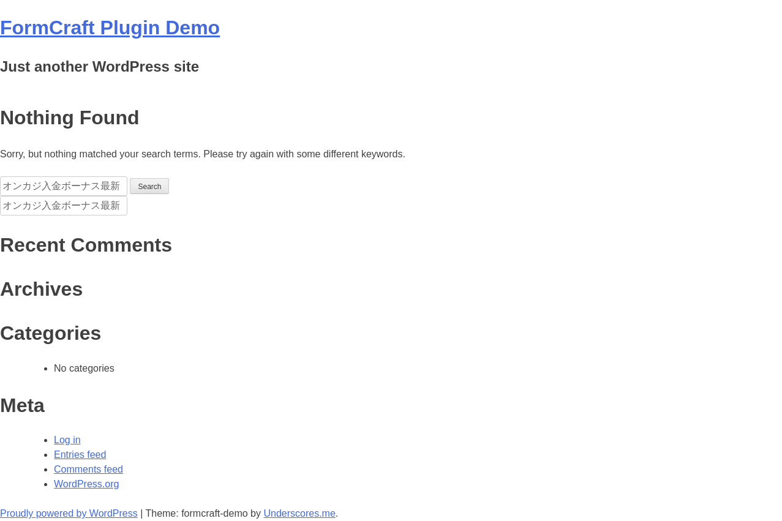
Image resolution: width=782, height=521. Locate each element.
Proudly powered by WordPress (69, 513)
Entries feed (80, 454)
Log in (67, 440)
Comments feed (88, 469)
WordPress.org (86, 484)
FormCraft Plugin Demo (110, 28)
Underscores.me (299, 513)
